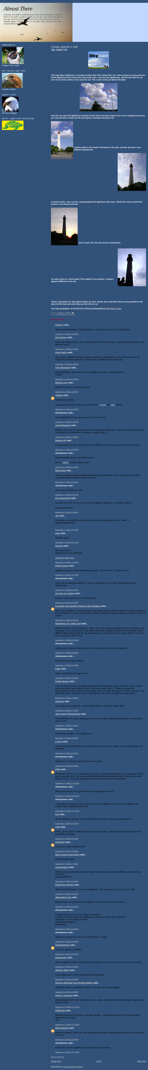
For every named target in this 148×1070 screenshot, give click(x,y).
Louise (58, 741)
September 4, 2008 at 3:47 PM (66, 495)
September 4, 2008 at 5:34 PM (66, 653)
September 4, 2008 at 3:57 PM (66, 543)
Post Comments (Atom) (73, 1067)
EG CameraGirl (62, 498)
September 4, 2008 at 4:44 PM (66, 590)
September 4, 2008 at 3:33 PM (66, 437)
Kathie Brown (62, 681)
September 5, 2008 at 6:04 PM (66, 992)
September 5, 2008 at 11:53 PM (67, 1025)
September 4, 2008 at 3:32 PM (66, 422)
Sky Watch (71, 314)
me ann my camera (64, 593)
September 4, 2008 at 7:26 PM (66, 698)
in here (102, 405)
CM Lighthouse (61, 314)
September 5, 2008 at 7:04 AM (66, 864)
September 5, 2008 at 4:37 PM (66, 954)
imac (57, 533)
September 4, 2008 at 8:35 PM (66, 738)
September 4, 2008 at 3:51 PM (66, 530)
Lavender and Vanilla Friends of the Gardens (77, 606)
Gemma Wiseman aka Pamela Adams (74, 983)
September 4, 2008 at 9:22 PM (66, 753)
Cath (57, 827)
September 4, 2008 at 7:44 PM (66, 726)
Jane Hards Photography (67, 714)
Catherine (60, 1010)
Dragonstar (61, 957)
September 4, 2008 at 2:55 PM (66, 364)
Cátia (57, 669)
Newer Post (56, 1061)
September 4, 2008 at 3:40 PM (66, 467)
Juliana (59, 395)
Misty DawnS (61, 1028)
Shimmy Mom (62, 970)
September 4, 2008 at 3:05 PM (66, 392)
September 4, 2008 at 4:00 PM (66, 562)
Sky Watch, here (113, 308)
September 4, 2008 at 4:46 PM (66, 603)
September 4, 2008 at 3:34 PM (66, 450)
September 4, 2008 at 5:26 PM (66, 640)
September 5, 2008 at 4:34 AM (66, 839)
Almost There (18, 8)
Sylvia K (59, 325)
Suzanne (59, 701)
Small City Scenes (64, 885)
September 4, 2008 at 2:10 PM (66, 349)
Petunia (59, 546)
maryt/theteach (62, 425)
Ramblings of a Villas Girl (68, 623)
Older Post (141, 1061)
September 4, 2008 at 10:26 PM (67, 783)
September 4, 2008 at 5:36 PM (66, 665)
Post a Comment (57, 1057)
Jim (57, 516)
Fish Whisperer (63, 367)
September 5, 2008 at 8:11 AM (66, 894)
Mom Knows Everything (67, 854)
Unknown (60, 842)
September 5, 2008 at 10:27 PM (67, 1007)
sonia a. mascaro (63, 995)
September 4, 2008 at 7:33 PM (66, 711)
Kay (57, 814)
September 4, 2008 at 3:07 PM (66, 409)
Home (99, 1061)
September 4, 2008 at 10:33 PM (67, 796)
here (113, 405)
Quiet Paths (61, 352)
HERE (66, 462)
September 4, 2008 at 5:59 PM (66, 678)
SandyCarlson (62, 945)
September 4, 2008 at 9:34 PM (66, 766)
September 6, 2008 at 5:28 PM (66, 1040)
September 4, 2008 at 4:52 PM (66, 620)
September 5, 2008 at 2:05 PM (66, 929)
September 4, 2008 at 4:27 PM (66, 575)
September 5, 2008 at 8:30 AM (66, 907)
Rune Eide (60, 470)
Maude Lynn (61, 382)
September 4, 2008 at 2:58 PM (66, 379)
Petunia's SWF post (64, 558)
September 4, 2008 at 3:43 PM (66, 482)
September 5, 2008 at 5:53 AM (66, 851)
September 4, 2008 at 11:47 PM (67, 811)
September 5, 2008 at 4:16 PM (66, 942)
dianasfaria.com (63, 897)
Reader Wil (60, 440)
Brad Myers (61, 337)
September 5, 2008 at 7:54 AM (66, 881)
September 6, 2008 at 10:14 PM (67, 1052)
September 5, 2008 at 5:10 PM (66, 967)
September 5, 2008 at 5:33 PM (66, 980)
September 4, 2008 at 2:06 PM (66, 334)
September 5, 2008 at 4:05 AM (66, 824)
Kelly (57, 769)
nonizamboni (61, 867)
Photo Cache (61, 566)
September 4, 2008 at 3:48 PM (66, 512)
